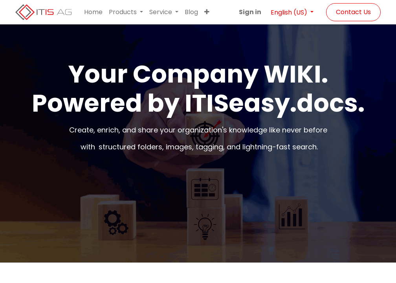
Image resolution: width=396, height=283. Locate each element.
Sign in (250, 12)
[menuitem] (93, 12)
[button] (207, 12)
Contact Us (353, 12)
